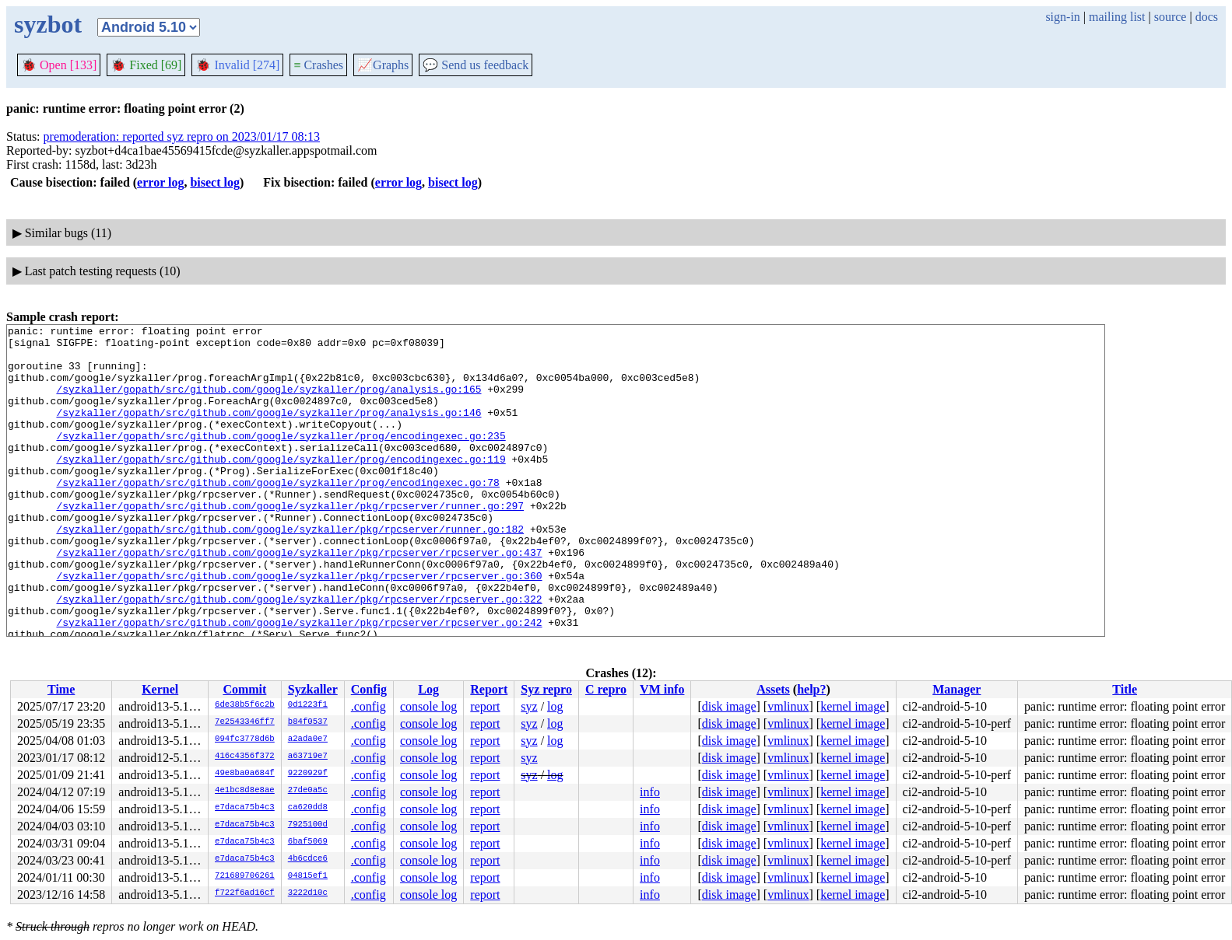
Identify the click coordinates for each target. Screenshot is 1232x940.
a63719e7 (308, 756)
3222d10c (308, 893)
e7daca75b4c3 (245, 807)
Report (488, 689)
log (555, 706)
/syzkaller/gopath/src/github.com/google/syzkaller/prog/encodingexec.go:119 (280, 487)
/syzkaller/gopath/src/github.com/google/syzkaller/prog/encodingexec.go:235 (280, 459)
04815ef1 (308, 876)
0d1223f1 (308, 705)
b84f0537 (308, 722)
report (485, 706)
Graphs (383, 65)
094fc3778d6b (245, 739)
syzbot (48, 24)
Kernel (160, 689)
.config (368, 706)
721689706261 (245, 876)
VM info (662, 689)
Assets (773, 689)
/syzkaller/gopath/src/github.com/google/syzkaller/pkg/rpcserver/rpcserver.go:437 (299, 599)
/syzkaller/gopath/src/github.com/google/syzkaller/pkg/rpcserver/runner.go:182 (290, 571)
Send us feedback (475, 65)
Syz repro (546, 689)
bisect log (215, 182)
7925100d (308, 824)
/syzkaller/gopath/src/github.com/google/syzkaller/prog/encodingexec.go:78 (277, 515)
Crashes (318, 65)
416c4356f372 (245, 756)
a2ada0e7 (308, 739)
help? (811, 689)
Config (369, 689)
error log (160, 182)
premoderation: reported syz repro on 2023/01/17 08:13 (182, 136)
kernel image (852, 706)
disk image (729, 706)
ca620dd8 (308, 807)
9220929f (308, 773)
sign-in (1062, 16)
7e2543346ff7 (245, 722)
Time (61, 689)
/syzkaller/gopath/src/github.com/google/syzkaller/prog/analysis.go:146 (268, 431)
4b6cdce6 (308, 859)
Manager (956, 689)
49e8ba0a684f (245, 773)
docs (1206, 16)
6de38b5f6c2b (245, 705)
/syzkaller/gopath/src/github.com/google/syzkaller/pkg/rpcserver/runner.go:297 (290, 543)
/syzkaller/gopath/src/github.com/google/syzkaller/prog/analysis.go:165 (268, 403)
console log (428, 706)
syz (529, 706)
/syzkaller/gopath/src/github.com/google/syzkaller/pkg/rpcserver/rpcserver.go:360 (299, 627)
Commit (244, 689)
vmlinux (788, 706)
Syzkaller (313, 689)
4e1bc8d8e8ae (245, 790)
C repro (606, 689)
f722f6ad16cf (245, 893)
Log (428, 689)
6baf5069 (308, 842)
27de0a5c (308, 790)
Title (1124, 689)
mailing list (1117, 16)
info (650, 791)
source (1170, 16)
